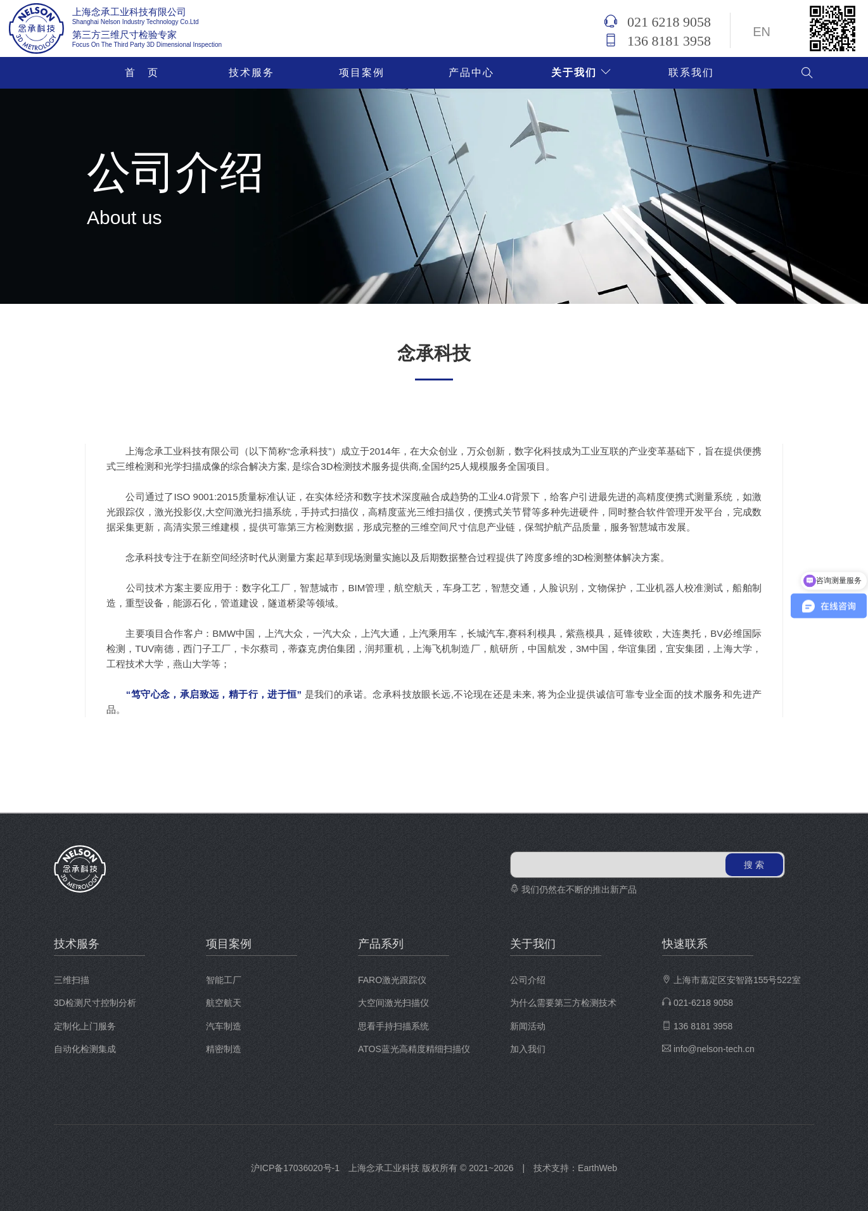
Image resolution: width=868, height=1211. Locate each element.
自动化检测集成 (85, 1049)
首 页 (142, 72)
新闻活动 (528, 1026)
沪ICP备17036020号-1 (295, 1168)
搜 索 (754, 865)
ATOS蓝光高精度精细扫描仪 (414, 1049)
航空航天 (223, 1003)
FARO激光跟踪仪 (392, 980)
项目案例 (362, 72)
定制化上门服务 (85, 1026)
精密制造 (223, 1049)
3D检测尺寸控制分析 (95, 1003)
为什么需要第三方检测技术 (563, 1003)
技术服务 (251, 72)
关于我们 (581, 72)
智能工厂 (223, 980)
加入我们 (528, 1049)
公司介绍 (528, 980)
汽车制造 (223, 1026)
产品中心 (471, 72)
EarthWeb (597, 1168)
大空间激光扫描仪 (393, 1003)
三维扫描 (71, 980)
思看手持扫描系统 (393, 1026)
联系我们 (691, 72)
